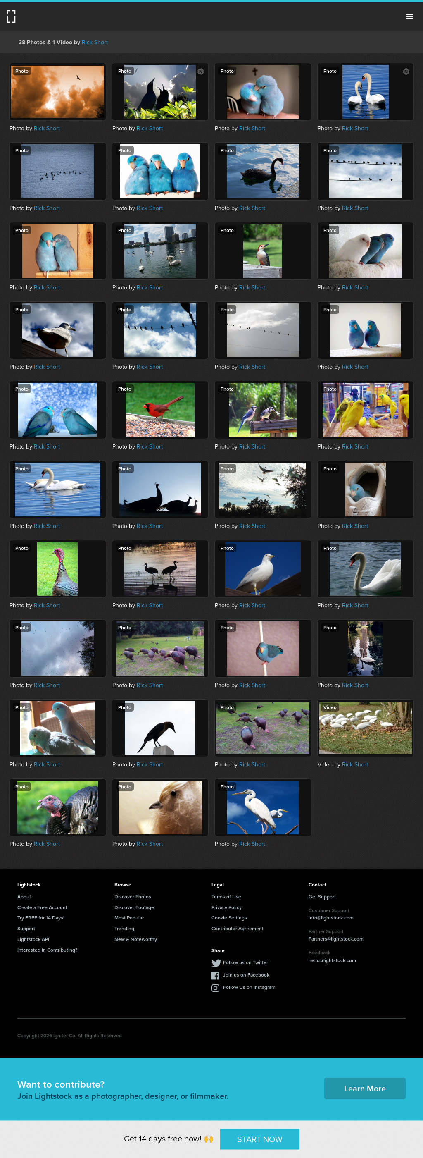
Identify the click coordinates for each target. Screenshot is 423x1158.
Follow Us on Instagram (249, 987)
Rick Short (95, 42)
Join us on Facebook (246, 974)
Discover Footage (134, 907)
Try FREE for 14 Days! (40, 917)
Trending (124, 928)
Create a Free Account (42, 907)
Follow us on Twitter (245, 962)
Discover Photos (132, 896)
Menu (409, 16)
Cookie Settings (229, 917)
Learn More (365, 1088)
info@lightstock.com (331, 917)
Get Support (322, 896)
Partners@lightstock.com (336, 938)
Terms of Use (226, 896)
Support (26, 928)
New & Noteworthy (135, 939)
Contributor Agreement (238, 928)
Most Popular (129, 917)
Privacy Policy (227, 907)
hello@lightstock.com (332, 960)
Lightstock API (33, 939)
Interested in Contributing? (47, 949)
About (24, 896)
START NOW (260, 1139)
